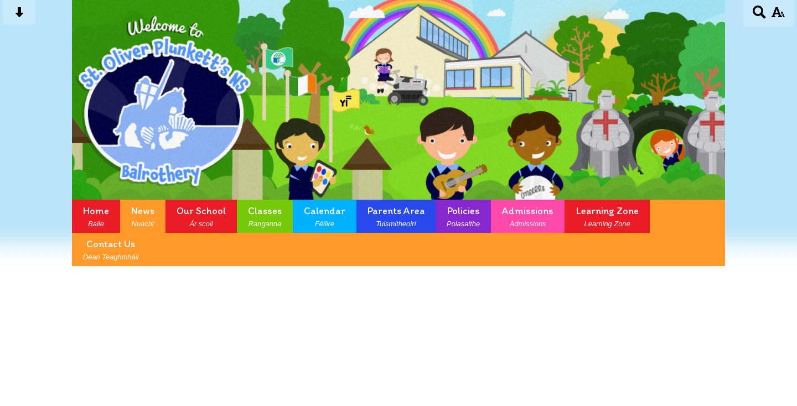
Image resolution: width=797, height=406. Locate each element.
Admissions (527, 216)
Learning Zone (607, 216)
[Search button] (760, 15)
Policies (463, 216)
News (142, 216)
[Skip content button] (19, 15)
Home (96, 216)
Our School (201, 216)
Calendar (324, 216)
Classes (265, 216)
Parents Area (396, 216)
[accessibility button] (778, 15)
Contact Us (110, 249)
